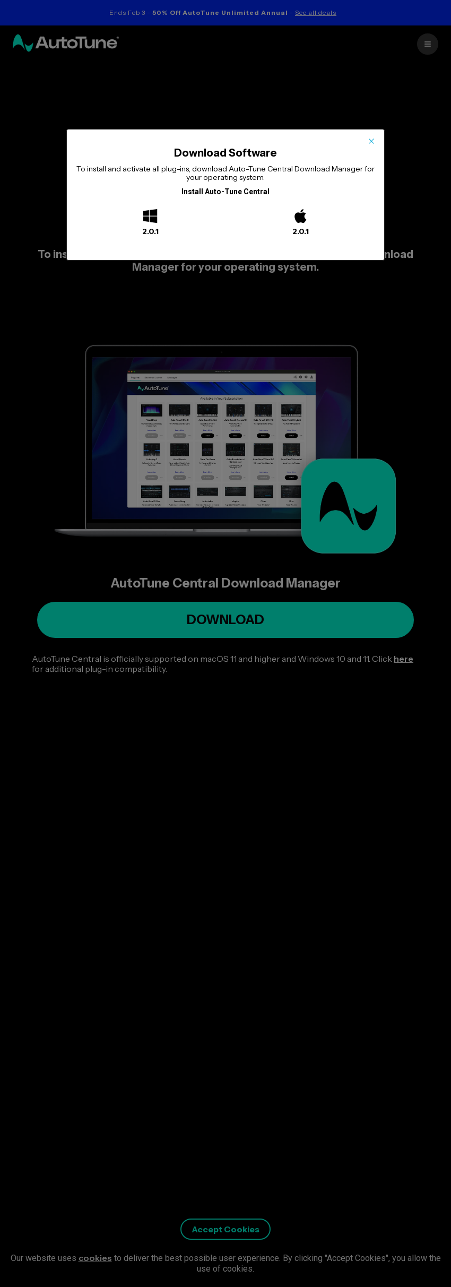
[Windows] (150, 217)
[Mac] (300, 217)
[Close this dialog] (371, 142)
